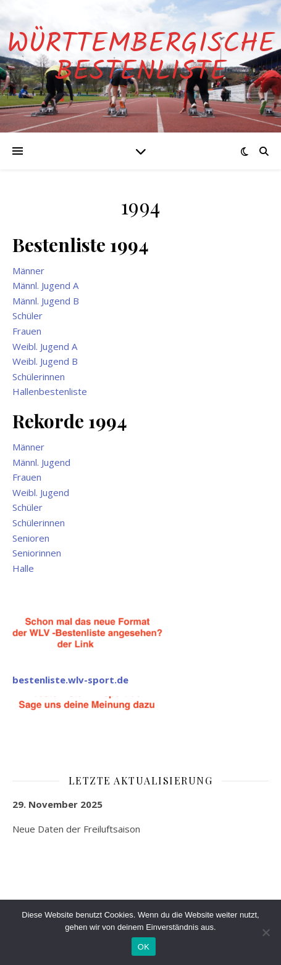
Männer (28, 270)
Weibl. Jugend (40, 492)
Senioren (30, 538)
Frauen (26, 331)
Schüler (27, 315)
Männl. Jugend (41, 462)
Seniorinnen (36, 553)
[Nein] (265, 932)
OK (143, 946)
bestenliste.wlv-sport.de (70, 680)
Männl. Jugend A (45, 285)
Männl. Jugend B (45, 301)
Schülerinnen (38, 376)
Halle (23, 568)
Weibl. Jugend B (45, 361)
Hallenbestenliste (49, 391)
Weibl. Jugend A (44, 346)
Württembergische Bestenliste (141, 58)
